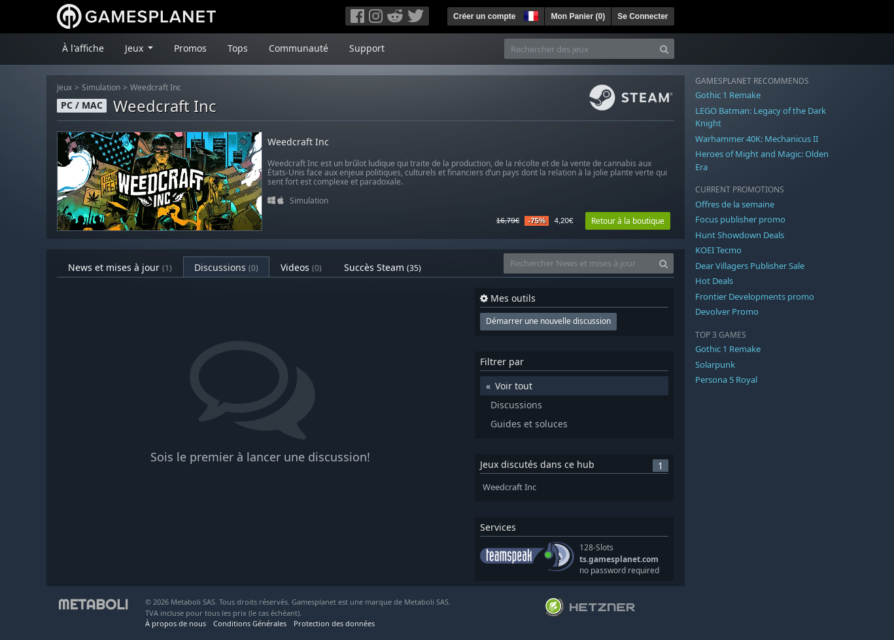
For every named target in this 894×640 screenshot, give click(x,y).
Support (367, 48)
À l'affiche (83, 48)
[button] (529, 14)
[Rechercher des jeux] (579, 49)
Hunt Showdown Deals (739, 235)
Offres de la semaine (734, 204)
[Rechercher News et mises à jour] (579, 263)
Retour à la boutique (627, 220)
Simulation (101, 87)
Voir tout (513, 386)
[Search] (664, 49)
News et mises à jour (120, 267)
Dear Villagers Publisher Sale (749, 266)
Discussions (226, 267)
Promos (190, 48)
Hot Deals (714, 281)
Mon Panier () (578, 16)
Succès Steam (382, 267)
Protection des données (334, 623)
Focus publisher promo (740, 219)
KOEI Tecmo (718, 250)
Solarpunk (715, 364)
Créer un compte (484, 16)
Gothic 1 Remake (728, 95)
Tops (238, 48)
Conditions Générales (249, 623)
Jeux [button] (135, 48)
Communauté (298, 48)
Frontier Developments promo (754, 296)
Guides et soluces (529, 424)
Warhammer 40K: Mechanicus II (756, 139)
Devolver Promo (727, 311)
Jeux (64, 87)
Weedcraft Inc (155, 87)
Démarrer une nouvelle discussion (548, 321)
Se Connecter (642, 16)
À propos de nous (175, 623)
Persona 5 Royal (726, 379)
